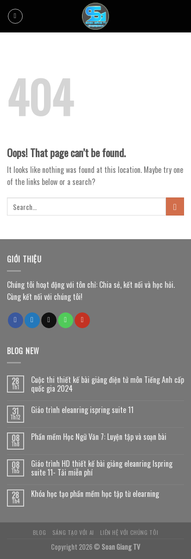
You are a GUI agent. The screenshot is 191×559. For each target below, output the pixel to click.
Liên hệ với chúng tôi (129, 532)
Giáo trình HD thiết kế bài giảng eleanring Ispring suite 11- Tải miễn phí (101, 468)
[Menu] (15, 16)
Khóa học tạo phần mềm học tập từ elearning (95, 493)
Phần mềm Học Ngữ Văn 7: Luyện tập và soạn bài (98, 436)
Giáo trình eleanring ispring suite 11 (82, 410)
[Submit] (175, 206)
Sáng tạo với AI (73, 532)
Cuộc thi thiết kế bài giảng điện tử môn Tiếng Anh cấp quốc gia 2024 (107, 384)
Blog (39, 532)
